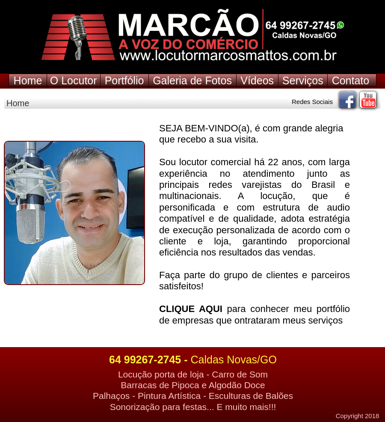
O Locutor (73, 80)
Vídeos (257, 80)
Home (28, 80)
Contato (351, 80)
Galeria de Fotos (192, 80)
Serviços (302, 80)
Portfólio (124, 80)
